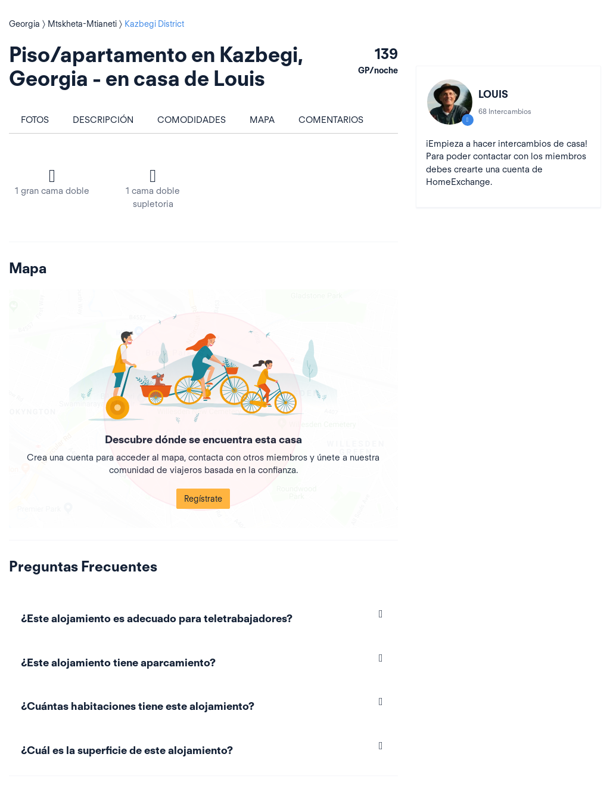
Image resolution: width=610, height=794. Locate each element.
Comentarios (330, 120)
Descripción (103, 120)
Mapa (262, 120)
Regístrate (203, 498)
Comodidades (191, 120)
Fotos (35, 120)
